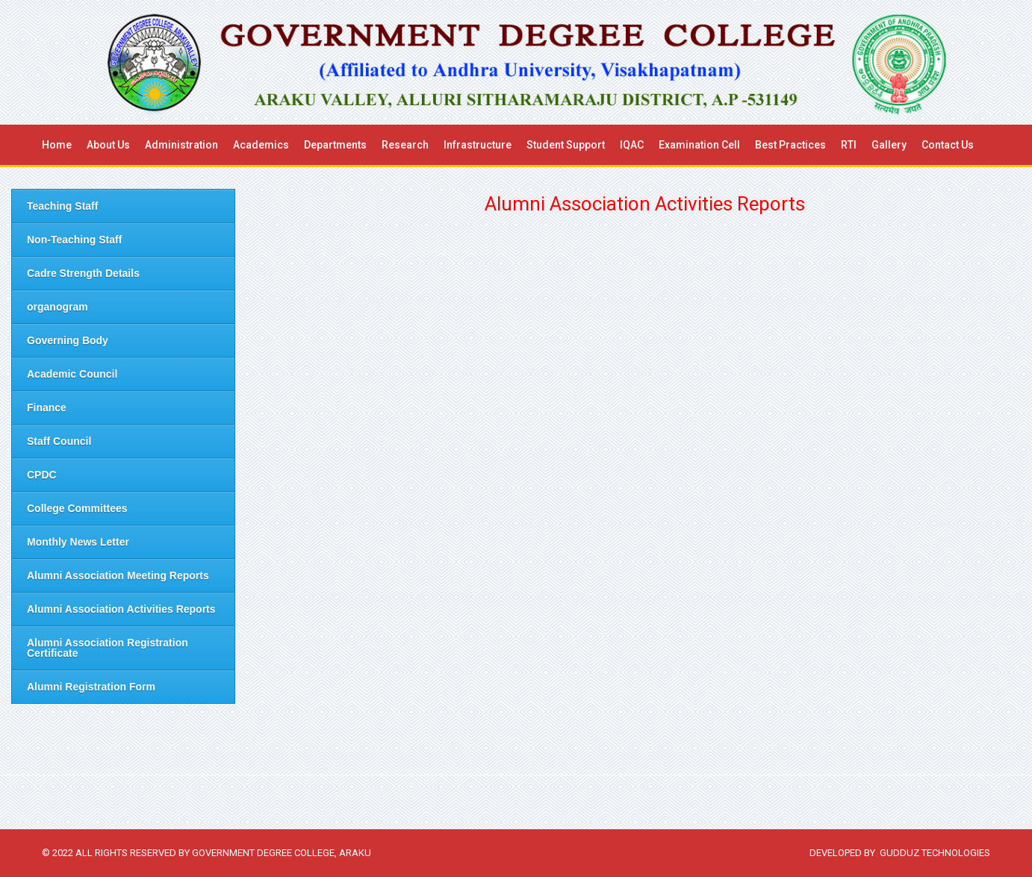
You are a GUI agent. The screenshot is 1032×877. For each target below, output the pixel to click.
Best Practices (790, 145)
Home (57, 145)
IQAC (632, 145)
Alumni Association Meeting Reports (118, 575)
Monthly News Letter (78, 542)
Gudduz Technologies (935, 852)
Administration (181, 145)
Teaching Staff (62, 206)
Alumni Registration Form (91, 687)
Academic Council (72, 374)
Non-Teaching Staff (74, 240)
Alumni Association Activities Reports (121, 609)
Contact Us (947, 145)
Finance (46, 407)
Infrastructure (478, 145)
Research (405, 145)
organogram (57, 307)
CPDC (42, 475)
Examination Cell (699, 145)
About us (108, 145)
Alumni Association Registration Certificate (107, 648)
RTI (849, 145)
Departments (335, 145)
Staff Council (59, 441)
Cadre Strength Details (83, 273)
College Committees (77, 508)
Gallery (889, 145)
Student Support (565, 145)
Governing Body (67, 340)
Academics (261, 145)
